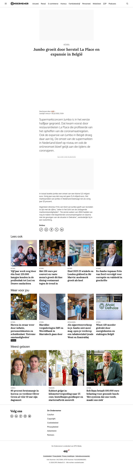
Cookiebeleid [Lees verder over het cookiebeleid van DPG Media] (47, 456)
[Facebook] (20, 416)
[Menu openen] (5, 3)
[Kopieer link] (41, 229)
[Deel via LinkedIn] (62, 229)
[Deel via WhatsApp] (46, 229)
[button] (68, 456)
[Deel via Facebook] (51, 229)
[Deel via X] (56, 229)
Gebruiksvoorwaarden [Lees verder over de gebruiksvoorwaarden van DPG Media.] (82, 456)
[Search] (127, 3)
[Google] (11, 416)
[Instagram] (25, 416)
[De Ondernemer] (19, 3)
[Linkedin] (16, 416)
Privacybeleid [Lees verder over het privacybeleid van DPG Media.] (56, 456)
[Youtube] (29, 416)
